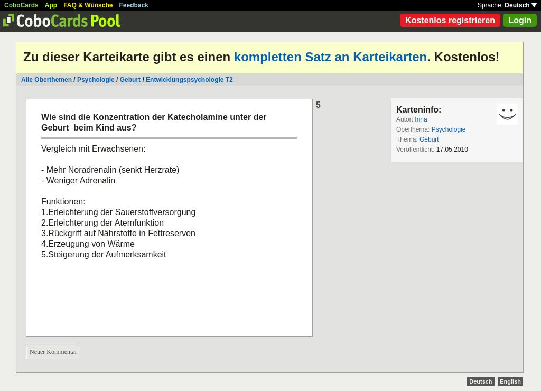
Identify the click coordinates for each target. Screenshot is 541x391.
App (51, 5)
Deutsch (521, 5)
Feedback (133, 5)
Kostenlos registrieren (450, 20)
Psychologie (96, 79)
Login (519, 20)
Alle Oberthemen (46, 79)
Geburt (130, 79)
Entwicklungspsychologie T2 (189, 79)
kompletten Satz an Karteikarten (330, 57)
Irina (421, 119)
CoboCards (21, 5)
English (510, 381)
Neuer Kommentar (53, 352)
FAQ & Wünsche (88, 5)
